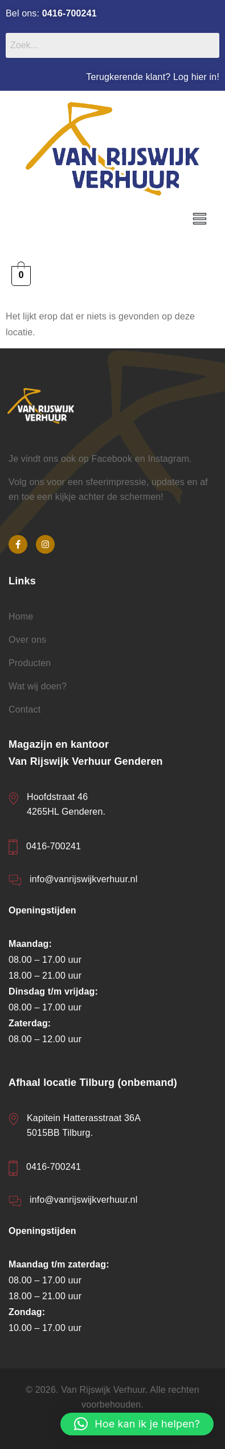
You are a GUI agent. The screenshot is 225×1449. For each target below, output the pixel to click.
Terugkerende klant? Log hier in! (152, 77)
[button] (199, 219)
